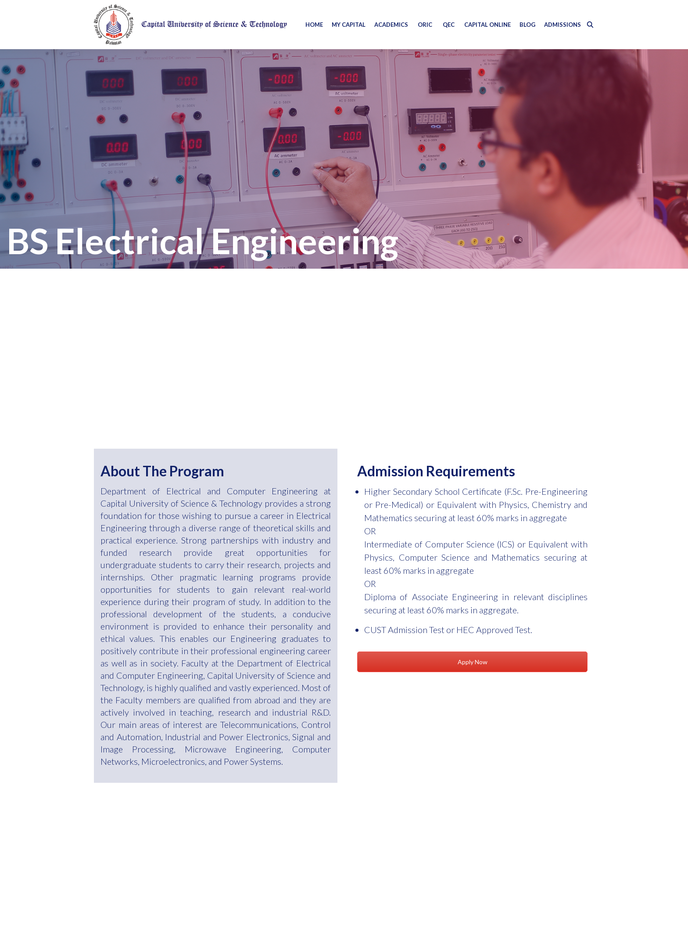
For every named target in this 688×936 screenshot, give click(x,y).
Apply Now (472, 662)
